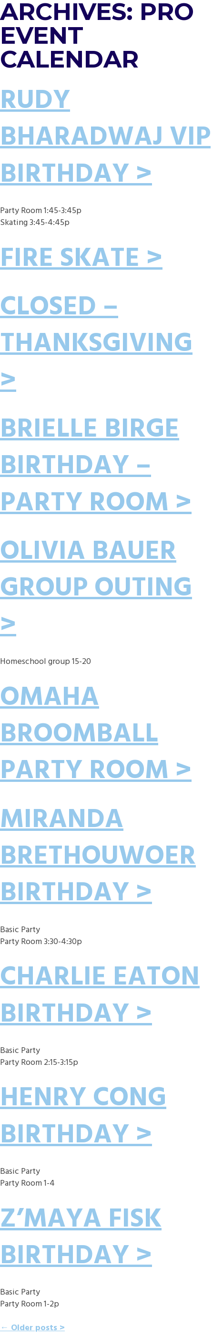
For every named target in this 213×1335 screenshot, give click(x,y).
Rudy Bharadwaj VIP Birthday (105, 138)
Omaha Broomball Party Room (84, 735)
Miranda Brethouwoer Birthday (98, 857)
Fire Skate (70, 259)
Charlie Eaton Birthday (100, 996)
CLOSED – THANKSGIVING (96, 326)
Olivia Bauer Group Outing (96, 570)
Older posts (28, 1328)
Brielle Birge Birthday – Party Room (89, 467)
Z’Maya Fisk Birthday (81, 1238)
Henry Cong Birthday (83, 1117)
